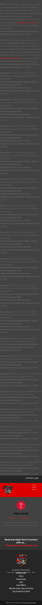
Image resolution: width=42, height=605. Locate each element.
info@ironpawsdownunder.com (21, 544)
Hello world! (21, 512)
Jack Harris (12, 517)
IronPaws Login (32, 477)
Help (21, 581)
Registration (21, 578)
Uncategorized (24, 517)
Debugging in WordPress (27, 22)
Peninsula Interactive (29, 602)
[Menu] (35, 485)
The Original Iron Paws (21, 590)
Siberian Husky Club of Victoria (21, 587)
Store (21, 575)
